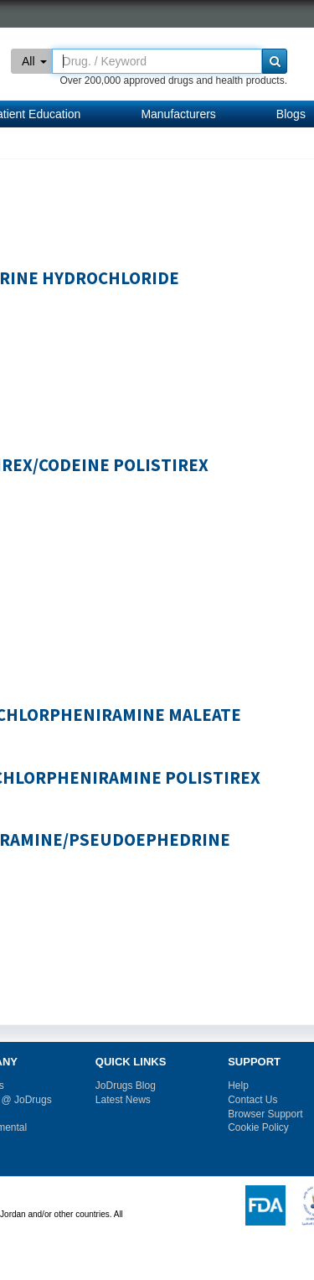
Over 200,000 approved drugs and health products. (173, 80)
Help (238, 1085)
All (34, 61)
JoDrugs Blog (125, 1085)
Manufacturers (178, 114)
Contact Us (252, 1100)
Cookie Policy (258, 1127)
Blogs (291, 114)
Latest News (123, 1100)
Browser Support (265, 1114)
